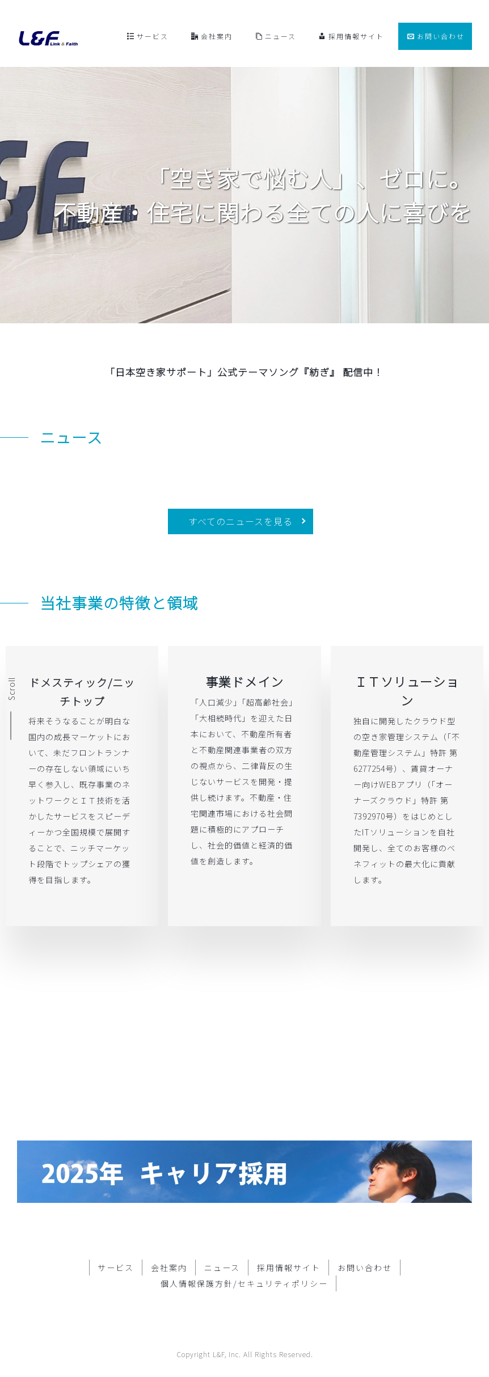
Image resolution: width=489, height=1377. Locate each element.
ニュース (275, 36)
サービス (147, 36)
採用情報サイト (351, 36)
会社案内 (212, 36)
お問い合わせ (436, 36)
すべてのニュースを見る (240, 521)
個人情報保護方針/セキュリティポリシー (244, 1267)
